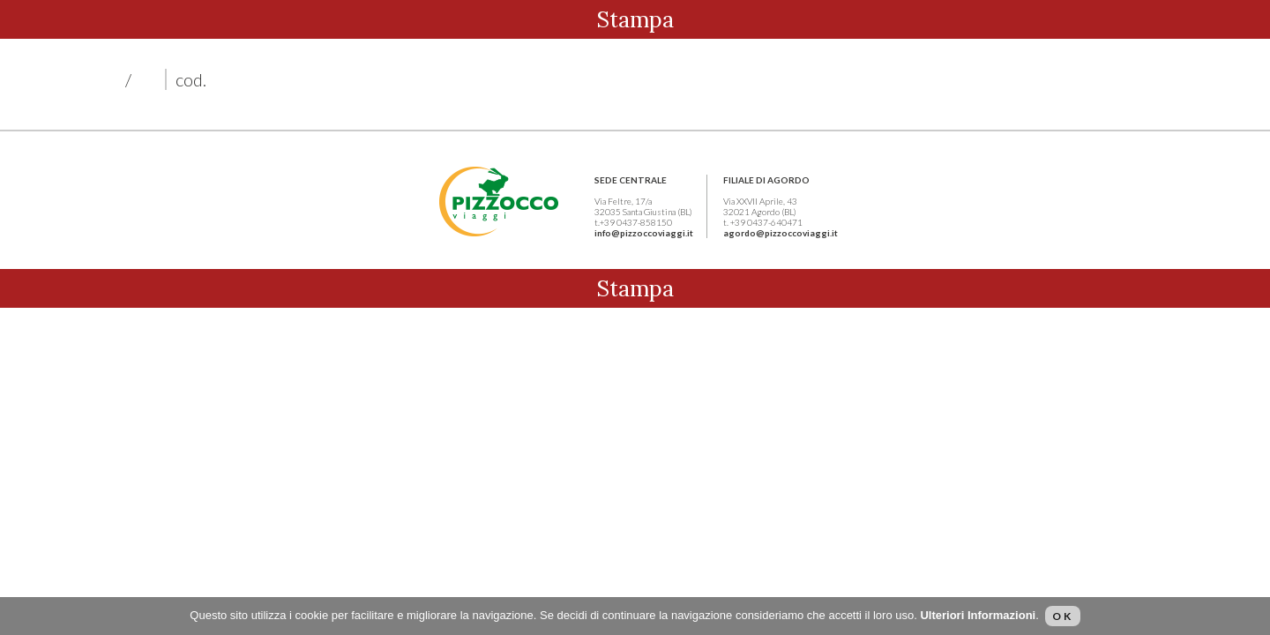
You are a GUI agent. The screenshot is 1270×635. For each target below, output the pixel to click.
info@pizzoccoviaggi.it (643, 233)
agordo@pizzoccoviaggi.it (780, 233)
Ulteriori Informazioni (977, 615)
